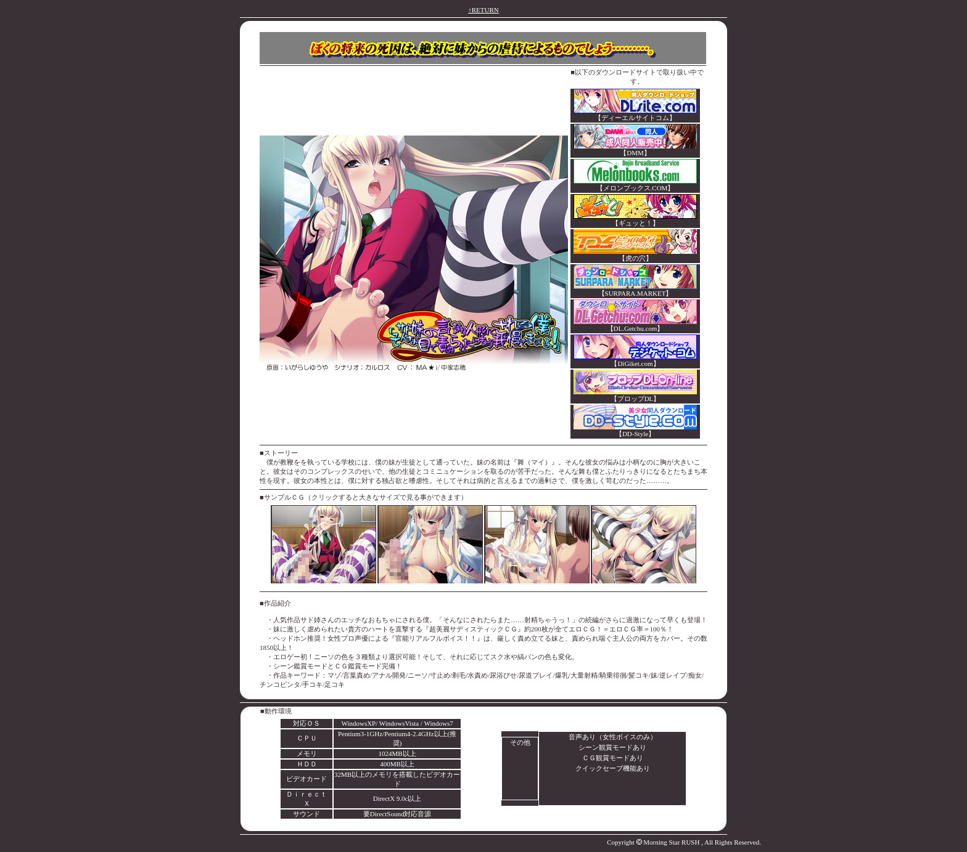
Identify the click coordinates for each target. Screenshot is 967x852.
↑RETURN (483, 10)
